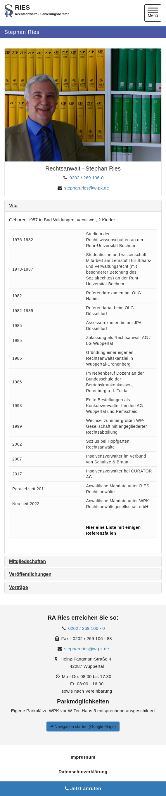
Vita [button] (13, 205)
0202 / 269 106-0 (87, 177)
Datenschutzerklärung (83, 771)
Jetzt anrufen (83, 788)
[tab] (83, 205)
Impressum (83, 757)
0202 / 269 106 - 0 (86, 628)
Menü (153, 13)
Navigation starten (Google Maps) (83, 726)
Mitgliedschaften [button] (27, 561)
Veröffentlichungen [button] (30, 574)
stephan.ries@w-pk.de (86, 187)
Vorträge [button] (18, 587)
